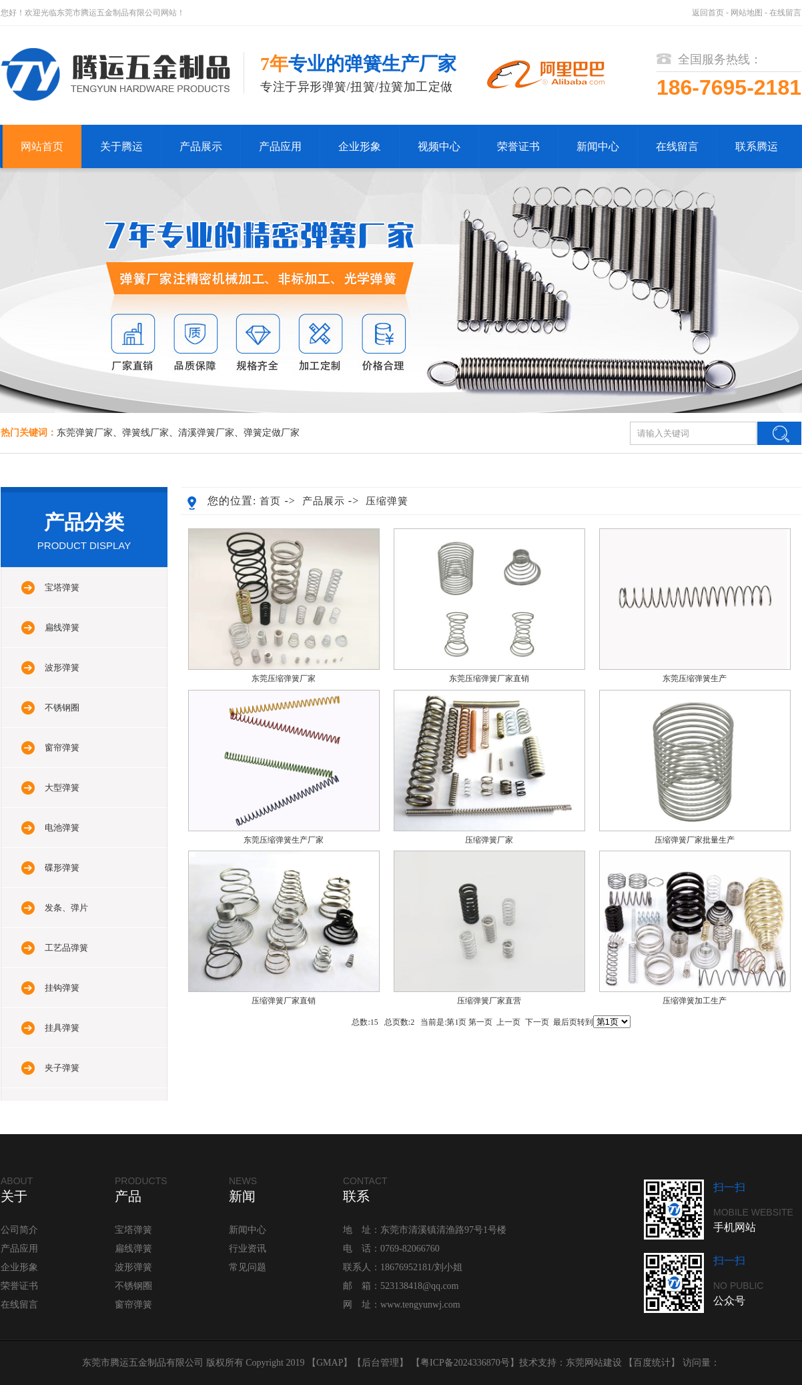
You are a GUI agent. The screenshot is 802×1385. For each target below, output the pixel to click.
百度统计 (652, 1363)
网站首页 (42, 146)
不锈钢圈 (62, 708)
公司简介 (19, 1230)
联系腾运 (756, 146)
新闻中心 (597, 146)
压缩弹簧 (387, 501)
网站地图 (747, 12)
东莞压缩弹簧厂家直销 (489, 678)
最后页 (565, 1022)
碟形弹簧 (62, 868)
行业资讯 (247, 1249)
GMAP (329, 1363)
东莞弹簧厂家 (85, 433)
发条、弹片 (66, 908)
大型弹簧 (62, 788)
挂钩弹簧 (62, 988)
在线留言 (785, 12)
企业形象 (359, 146)
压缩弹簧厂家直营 (489, 1000)
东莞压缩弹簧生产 (695, 678)
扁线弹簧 (62, 627)
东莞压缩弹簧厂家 (284, 678)
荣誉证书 (518, 146)
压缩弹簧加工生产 (695, 1000)
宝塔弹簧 (62, 587)
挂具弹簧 (62, 1028)
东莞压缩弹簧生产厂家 (284, 840)
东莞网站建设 (594, 1363)
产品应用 (280, 146)
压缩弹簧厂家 (489, 840)
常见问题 (247, 1267)
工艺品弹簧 (66, 948)
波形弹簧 (62, 667)
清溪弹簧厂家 (206, 433)
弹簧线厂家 (145, 433)
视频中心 (439, 146)
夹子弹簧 (62, 1068)
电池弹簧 (62, 828)
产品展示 (200, 146)
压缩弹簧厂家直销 (284, 1000)
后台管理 (380, 1363)
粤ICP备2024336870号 (465, 1363)
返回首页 (708, 12)
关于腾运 (121, 146)
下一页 (537, 1022)
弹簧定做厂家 (272, 433)
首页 (270, 501)
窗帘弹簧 (62, 748)
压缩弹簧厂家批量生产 (695, 840)
